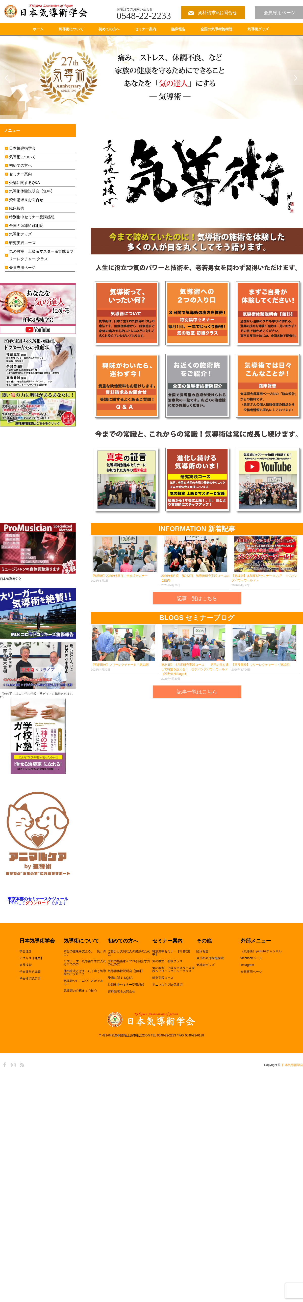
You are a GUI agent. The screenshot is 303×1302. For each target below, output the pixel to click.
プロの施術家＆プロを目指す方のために (129, 963)
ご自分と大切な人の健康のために (129, 953)
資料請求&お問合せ (217, 12)
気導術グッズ (258, 29)
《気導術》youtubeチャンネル (261, 951)
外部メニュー (256, 940)
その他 (204, 940)
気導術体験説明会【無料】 (32, 191)
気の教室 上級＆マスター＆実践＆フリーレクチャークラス (173, 969)
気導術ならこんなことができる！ (83, 982)
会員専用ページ (279, 12)
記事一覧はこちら (197, 598)
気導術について (71, 29)
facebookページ (251, 958)
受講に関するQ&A (24, 182)
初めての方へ (109, 29)
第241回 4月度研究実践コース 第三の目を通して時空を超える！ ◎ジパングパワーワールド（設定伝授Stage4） (195, 669)
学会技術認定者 (30, 978)
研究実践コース (22, 243)
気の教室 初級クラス (167, 961)
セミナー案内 (145, 29)
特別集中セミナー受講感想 (32, 217)
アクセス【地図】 (31, 958)
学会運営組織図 (30, 971)
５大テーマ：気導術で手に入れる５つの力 (85, 963)
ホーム (38, 29)
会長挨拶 (25, 964)
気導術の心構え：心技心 (80, 990)
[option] (151, 77)
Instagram (247, 964)
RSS (21, 1064)
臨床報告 (178, 29)
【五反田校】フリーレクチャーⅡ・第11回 (120, 665)
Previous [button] (7, 77)
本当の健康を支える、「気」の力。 (85, 953)
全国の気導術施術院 (216, 29)
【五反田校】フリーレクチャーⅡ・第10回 (260, 665)
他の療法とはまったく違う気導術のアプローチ (85, 972)
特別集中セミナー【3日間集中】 (171, 953)
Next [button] (295, 77)
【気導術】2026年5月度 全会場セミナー (119, 576)
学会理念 (25, 951)
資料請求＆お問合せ (26, 200)
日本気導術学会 (22, 148)
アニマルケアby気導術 (167, 984)
